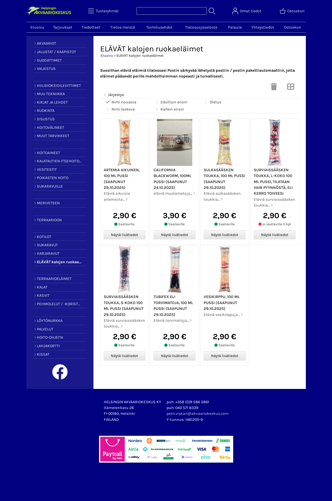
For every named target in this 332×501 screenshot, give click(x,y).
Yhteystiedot (262, 27)
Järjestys (113, 94)
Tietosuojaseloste (201, 27)
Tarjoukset (62, 27)
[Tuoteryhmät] (104, 11)
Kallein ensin (169, 109)
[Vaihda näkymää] (290, 88)
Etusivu (37, 27)
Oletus (212, 102)
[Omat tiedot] (247, 11)
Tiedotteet (91, 27)
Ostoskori (292, 27)
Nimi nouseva (121, 102)
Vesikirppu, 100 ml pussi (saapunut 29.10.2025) (222, 302)
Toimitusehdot (159, 27)
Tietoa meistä (122, 27)
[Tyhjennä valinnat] (274, 88)
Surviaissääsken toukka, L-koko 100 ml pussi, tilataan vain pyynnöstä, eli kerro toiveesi (273, 182)
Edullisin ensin (170, 102)
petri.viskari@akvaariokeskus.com (197, 413)
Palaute (235, 27)
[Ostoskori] (292, 11)
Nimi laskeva (120, 109)
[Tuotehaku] (172, 11)
